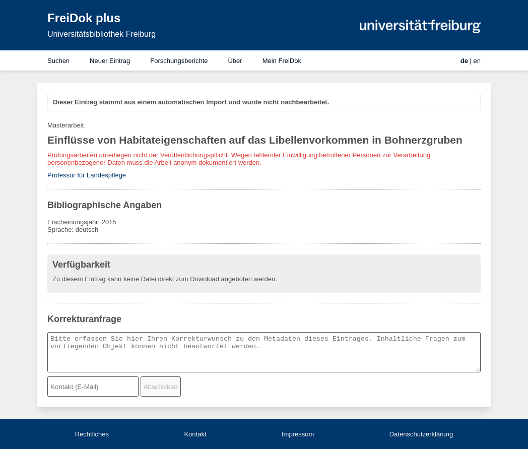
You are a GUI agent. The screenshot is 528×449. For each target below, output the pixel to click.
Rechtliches (92, 434)
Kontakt (195, 434)
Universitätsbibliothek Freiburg (101, 34)
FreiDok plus (83, 18)
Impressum (298, 434)
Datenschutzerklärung (421, 434)
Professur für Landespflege (86, 175)
